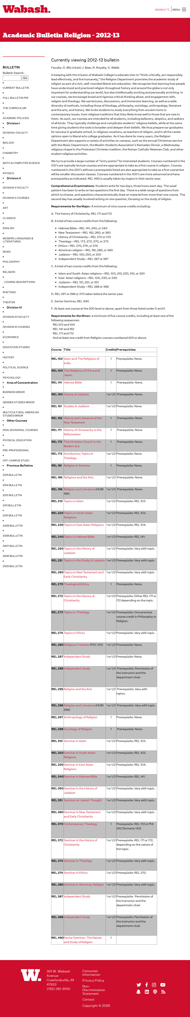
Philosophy (11, 261)
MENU (179, 9)
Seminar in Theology (78, 861)
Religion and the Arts (78, 689)
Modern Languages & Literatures (18, 240)
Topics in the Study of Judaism (84, 560)
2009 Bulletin (13, 525)
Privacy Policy (93, 980)
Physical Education (17, 440)
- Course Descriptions (19, 282)
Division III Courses (16, 327)
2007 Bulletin (12, 546)
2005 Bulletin (12, 566)
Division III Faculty (16, 316)
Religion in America (77, 465)
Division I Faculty (15, 132)
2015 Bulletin (12, 475)
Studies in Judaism (77, 406)
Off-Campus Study (16, 460)
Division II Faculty (15, 187)
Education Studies (16, 347)
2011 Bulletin (12, 505)
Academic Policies (16, 118)
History (8, 357)
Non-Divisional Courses (20, 430)
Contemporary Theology (80, 824)
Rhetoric (9, 292)
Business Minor (14, 392)
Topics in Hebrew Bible (79, 536)
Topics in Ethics (74, 633)
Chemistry (10, 153)
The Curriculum (14, 108)
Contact (88, 999)
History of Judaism (76, 394)
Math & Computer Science (21, 163)
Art (5, 208)
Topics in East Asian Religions (84, 525)
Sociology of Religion (78, 729)
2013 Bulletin (12, 495)
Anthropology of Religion (80, 717)
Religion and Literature (79, 489)
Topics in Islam (74, 501)
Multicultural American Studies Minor (21, 414)
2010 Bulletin (12, 515)
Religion (9, 272)
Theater (9, 302)
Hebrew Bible (73, 382)
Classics (9, 218)
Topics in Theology (76, 612)
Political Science (15, 367)
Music (7, 251)
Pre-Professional (16, 450)
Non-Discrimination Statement (93, 990)
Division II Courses (16, 197)
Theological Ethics (76, 584)
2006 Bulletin (13, 556)
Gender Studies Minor (19, 402)
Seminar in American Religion (84, 884)
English (8, 228)
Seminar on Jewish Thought (83, 800)
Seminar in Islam (75, 741)
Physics (8, 173)
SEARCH (162, 9)
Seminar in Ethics (76, 872)
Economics (11, 337)
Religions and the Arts (79, 477)
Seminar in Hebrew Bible (80, 776)
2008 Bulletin (13, 535)
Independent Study (77, 656)
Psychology (12, 377)
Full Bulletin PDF (16, 97)
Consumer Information (91, 972)
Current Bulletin (16, 87)
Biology (8, 142)
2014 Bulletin (12, 485)
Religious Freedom (76, 644)
